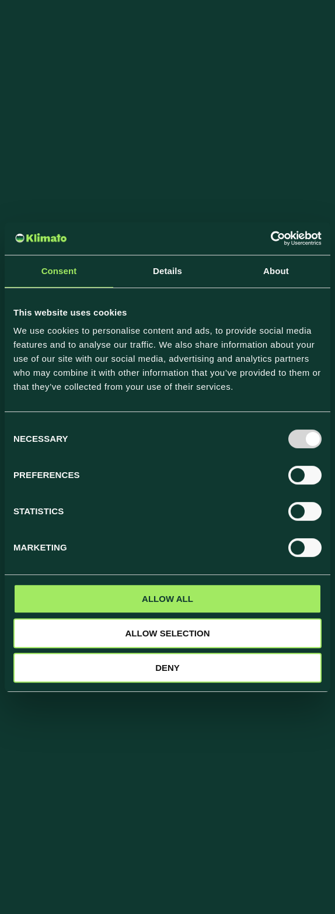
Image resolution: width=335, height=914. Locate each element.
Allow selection (167, 633)
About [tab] (276, 271)
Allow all (167, 599)
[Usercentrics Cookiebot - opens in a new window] (270, 238)
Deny (167, 668)
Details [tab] (167, 271)
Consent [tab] (59, 271)
